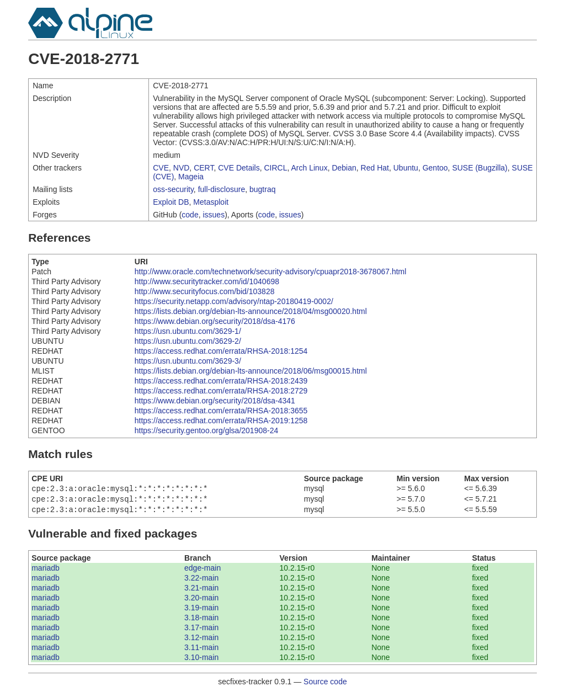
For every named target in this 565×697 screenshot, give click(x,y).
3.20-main (201, 601)
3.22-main (201, 581)
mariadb (45, 571)
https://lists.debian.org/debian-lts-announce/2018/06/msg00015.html (251, 370)
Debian (344, 167)
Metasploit (210, 202)
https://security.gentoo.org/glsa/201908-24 (206, 430)
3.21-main (201, 591)
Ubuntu (405, 167)
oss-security (173, 189)
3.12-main (201, 640)
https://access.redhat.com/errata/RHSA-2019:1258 (221, 420)
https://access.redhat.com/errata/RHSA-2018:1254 (221, 351)
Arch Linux (309, 167)
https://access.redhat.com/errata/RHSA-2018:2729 (221, 390)
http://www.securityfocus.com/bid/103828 (205, 291)
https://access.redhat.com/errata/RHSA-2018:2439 (221, 380)
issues (213, 214)
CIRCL (275, 167)
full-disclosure (222, 189)
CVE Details (238, 167)
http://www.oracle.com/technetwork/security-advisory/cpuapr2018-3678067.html (271, 271)
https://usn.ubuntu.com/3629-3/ (188, 361)
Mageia (191, 176)
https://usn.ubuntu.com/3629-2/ (188, 341)
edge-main (202, 571)
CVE (161, 167)
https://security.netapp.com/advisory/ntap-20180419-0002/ (234, 301)
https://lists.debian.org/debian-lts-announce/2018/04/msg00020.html (251, 311)
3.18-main (201, 620)
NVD (181, 167)
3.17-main (201, 630)
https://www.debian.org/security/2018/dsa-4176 (215, 321)
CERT (204, 167)
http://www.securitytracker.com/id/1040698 (207, 281)
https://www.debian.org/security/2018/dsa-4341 (215, 400)
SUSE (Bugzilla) (479, 167)
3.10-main (201, 660)
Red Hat (375, 167)
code (190, 214)
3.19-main (201, 610)
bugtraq (262, 189)
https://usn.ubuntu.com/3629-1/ (188, 331)
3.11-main (201, 650)
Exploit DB (171, 202)
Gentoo (435, 167)
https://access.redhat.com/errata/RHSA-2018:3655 (221, 410)
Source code (325, 684)
